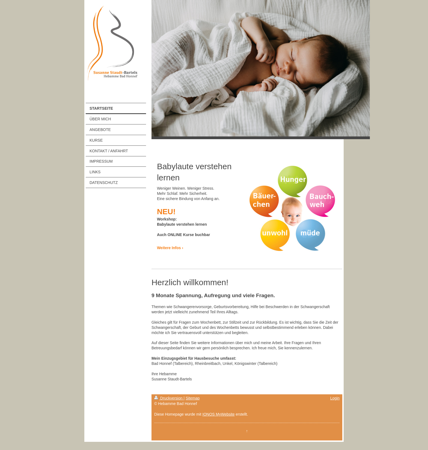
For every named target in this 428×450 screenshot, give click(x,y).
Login (335, 398)
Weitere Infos (169, 248)
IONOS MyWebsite (219, 414)
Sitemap (193, 398)
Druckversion (168, 398)
